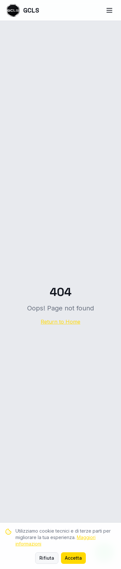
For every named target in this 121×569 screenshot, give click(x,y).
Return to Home (60, 321)
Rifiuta (46, 558)
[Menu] (109, 10)
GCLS (22, 10)
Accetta (73, 558)
